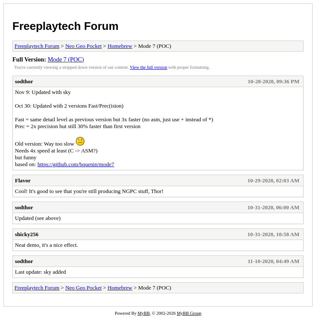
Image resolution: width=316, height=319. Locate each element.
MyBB (143, 313)
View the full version (148, 67)
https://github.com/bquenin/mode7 (76, 164)
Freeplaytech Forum (65, 26)
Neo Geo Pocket (83, 46)
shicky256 (26, 234)
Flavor (23, 180)
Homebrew (120, 46)
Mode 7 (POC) (66, 59)
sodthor (24, 81)
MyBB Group (189, 313)
